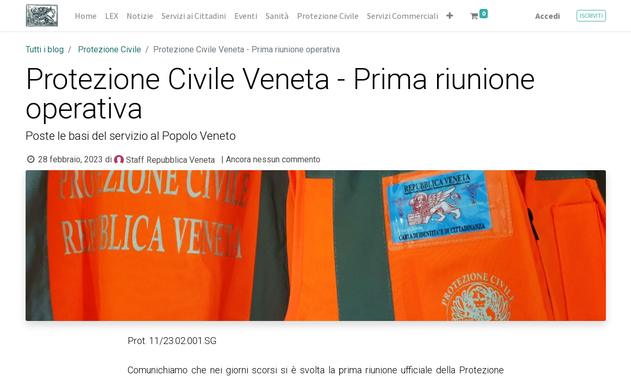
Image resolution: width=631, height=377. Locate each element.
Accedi (547, 15)
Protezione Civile (109, 49)
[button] (449, 15)
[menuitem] (86, 15)
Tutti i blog (45, 49)
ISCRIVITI (591, 15)
